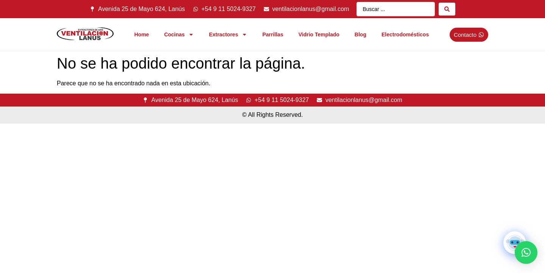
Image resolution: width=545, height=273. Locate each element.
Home (141, 34)
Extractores (228, 34)
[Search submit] (447, 9)
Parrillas (272, 34)
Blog (360, 34)
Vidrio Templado (318, 34)
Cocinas (179, 34)
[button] (526, 252)
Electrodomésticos (405, 34)
